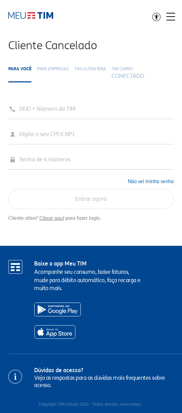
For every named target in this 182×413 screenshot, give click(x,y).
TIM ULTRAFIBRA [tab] (90, 68)
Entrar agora (91, 199)
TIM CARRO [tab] (128, 73)
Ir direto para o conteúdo (30, 15)
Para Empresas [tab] (53, 68)
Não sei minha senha (151, 182)
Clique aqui (51, 218)
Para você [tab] (19, 68)
